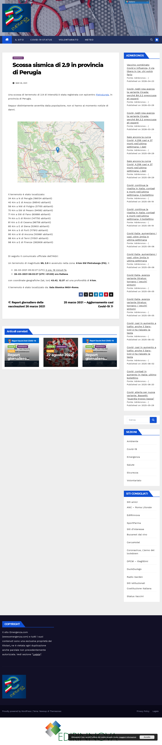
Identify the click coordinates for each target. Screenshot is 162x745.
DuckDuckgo (134, 569)
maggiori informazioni (127, 737)
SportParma (134, 523)
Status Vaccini (135, 596)
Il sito (19, 39)
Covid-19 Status (41, 39)
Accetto (147, 737)
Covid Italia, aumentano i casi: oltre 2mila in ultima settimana (142, 236)
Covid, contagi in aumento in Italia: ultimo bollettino (141, 374)
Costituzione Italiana (139, 588)
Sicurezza (132, 472)
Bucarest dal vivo (137, 534)
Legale (36, 654)
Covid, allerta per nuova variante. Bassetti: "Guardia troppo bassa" (141, 395)
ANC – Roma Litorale (139, 507)
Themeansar (55, 711)
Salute (11, 351)
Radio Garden (135, 577)
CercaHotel (133, 542)
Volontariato (68, 39)
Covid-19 (11, 346)
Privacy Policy (143, 711)
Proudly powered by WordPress (17, 711)
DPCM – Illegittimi (137, 561)
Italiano (130, 2)
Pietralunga (102, 94)
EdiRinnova (133, 515)
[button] (151, 39)
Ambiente (132, 441)
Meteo (89, 39)
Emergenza (18, 58)
